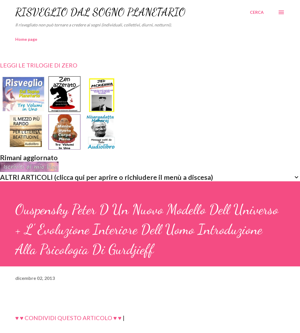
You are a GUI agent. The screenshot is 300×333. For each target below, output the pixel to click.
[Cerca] (257, 12)
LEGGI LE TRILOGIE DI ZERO (38, 65)
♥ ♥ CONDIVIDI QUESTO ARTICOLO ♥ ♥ (68, 317)
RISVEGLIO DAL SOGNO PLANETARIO (100, 12)
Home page (26, 39)
